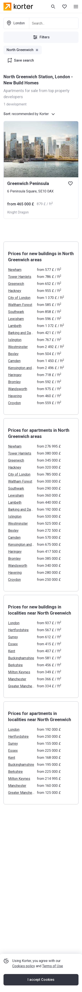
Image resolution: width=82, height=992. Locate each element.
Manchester (17, 679)
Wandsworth (17, 389)
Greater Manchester (21, 686)
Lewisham (16, 319)
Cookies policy (23, 966)
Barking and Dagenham (21, 333)
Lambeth (14, 326)
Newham (14, 270)
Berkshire (15, 665)
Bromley (14, 382)
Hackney (14, 291)
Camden (14, 361)
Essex (13, 644)
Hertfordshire (18, 630)
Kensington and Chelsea (21, 368)
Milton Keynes (19, 672)
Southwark (16, 312)
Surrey (13, 637)
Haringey (15, 375)
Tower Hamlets (19, 277)
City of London (19, 298)
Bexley (13, 354)
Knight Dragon (18, 212)
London (13, 623)
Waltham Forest (20, 305)
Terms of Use (52, 966)
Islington (14, 340)
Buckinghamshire (21, 658)
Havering (15, 396)
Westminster (18, 347)
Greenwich (16, 284)
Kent (11, 651)
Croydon (14, 403)
